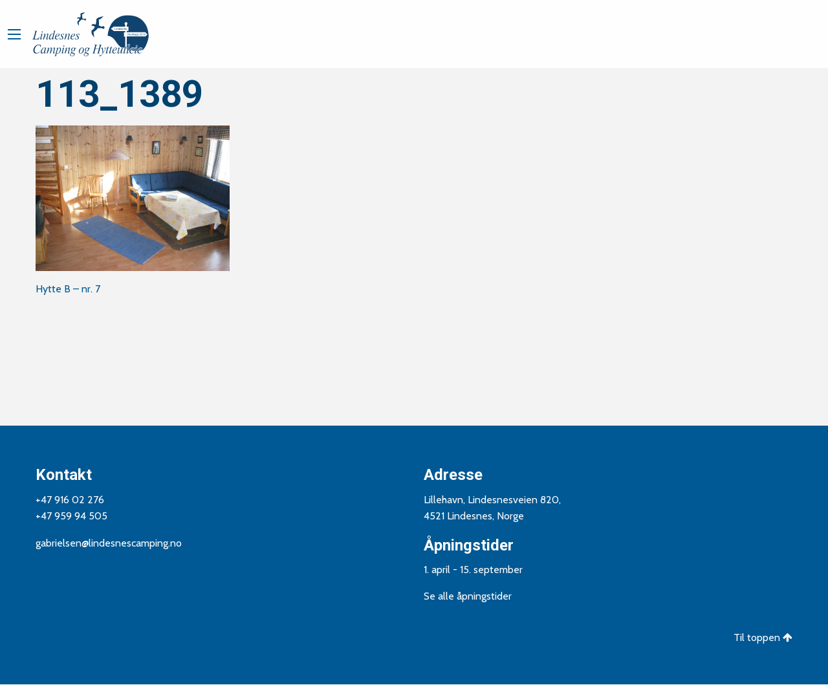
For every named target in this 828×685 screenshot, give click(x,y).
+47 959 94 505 (71, 516)
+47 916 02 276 (70, 500)
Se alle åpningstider (468, 596)
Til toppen (763, 637)
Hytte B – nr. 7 (68, 289)
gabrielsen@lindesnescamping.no (109, 543)
